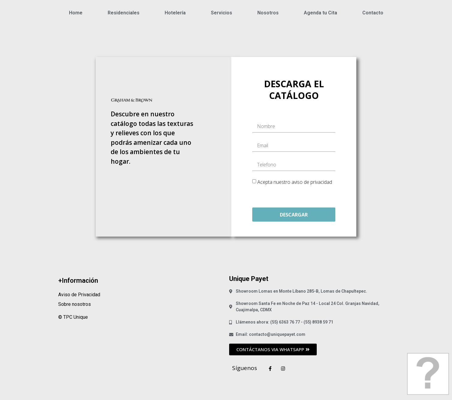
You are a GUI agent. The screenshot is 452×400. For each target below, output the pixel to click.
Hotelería (175, 13)
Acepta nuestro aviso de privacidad (294, 182)
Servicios (221, 13)
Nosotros (268, 13)
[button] (273, 349)
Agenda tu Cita (320, 13)
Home (75, 13)
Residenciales (123, 13)
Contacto (372, 13)
